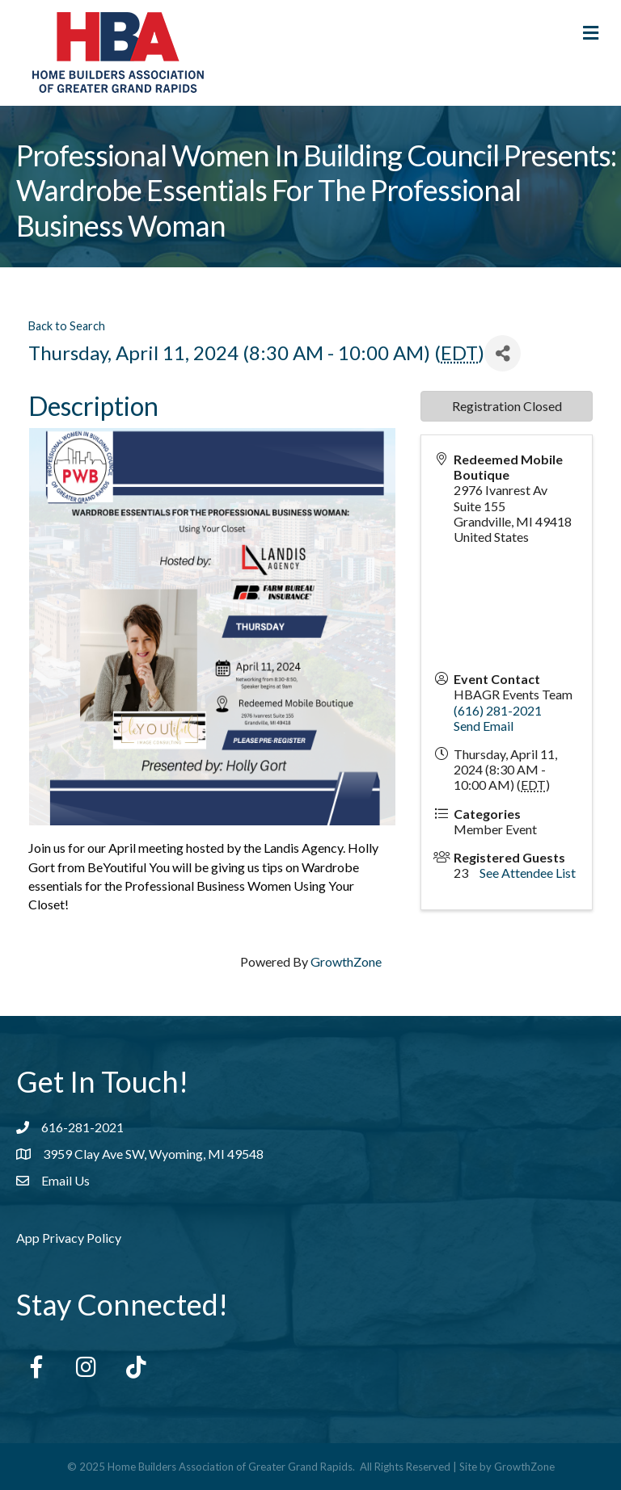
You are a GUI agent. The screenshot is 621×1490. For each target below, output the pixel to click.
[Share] (502, 353)
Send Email (483, 725)
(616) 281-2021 (498, 710)
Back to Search (66, 326)
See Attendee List (527, 872)
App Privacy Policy (68, 1237)
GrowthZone (346, 961)
